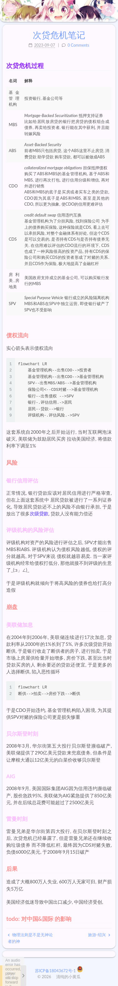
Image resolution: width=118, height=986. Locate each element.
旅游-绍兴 (99, 934)
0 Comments (78, 45)
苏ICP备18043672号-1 (56, 970)
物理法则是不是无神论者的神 (30, 938)
